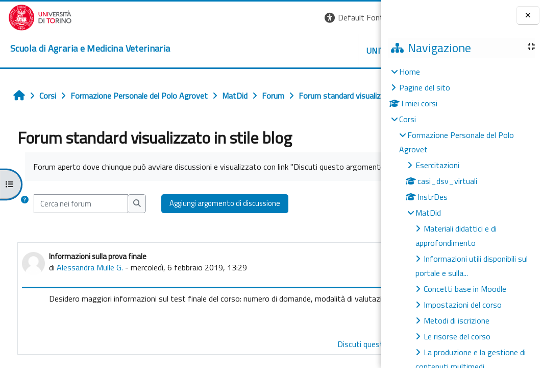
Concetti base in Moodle (465, 289)
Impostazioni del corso (463, 304)
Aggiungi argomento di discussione (221, 238)
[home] (82, 48)
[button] (241, 18)
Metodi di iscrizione (456, 320)
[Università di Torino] (32, 16)
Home (409, 71)
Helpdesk (319, 50)
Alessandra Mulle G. (87, 302)
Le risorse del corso (457, 336)
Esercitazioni (437, 165)
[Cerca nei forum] (78, 238)
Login (363, 17)
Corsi (407, 119)
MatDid (428, 212)
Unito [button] (262, 50)
